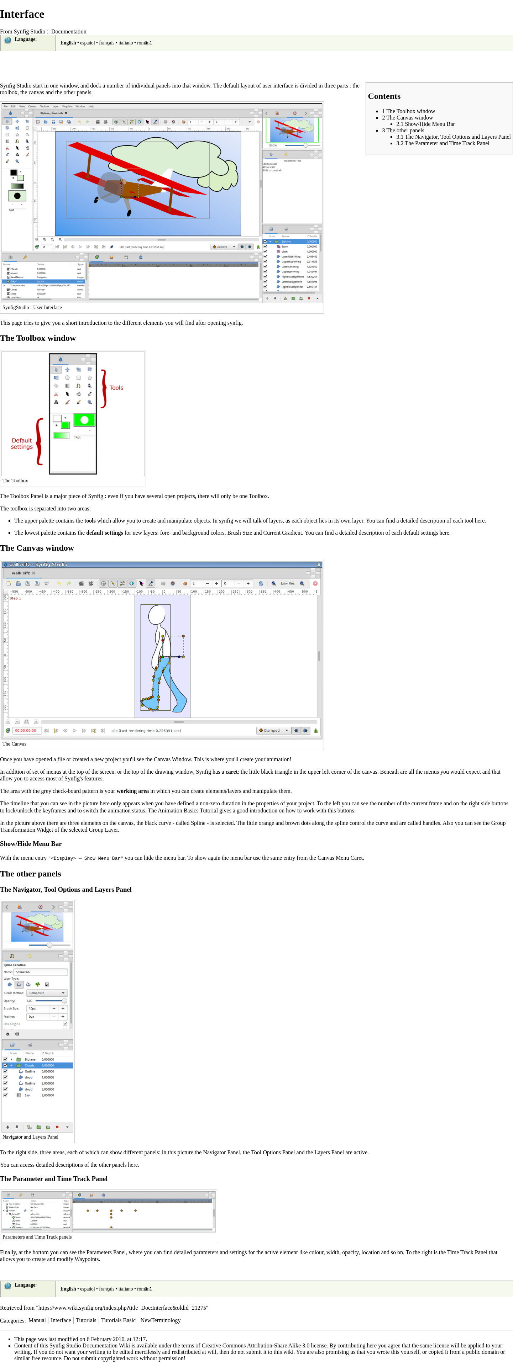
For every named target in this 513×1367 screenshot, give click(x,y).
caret (231, 772)
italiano (126, 43)
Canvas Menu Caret (340, 858)
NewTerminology (161, 1320)
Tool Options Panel (273, 1152)
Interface (61, 1320)
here (480, 521)
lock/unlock (19, 810)
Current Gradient (282, 533)
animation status (126, 810)
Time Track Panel (467, 1252)
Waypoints (86, 1259)
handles (431, 823)
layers (276, 521)
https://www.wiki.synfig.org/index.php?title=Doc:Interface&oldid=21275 (122, 1307)
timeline (19, 803)
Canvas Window (172, 759)
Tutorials (86, 1320)
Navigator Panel (221, 1152)
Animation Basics (178, 810)
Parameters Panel (106, 1252)
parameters (205, 1252)
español (87, 43)
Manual (37, 1320)
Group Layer (103, 830)
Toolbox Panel (26, 496)
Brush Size (239, 533)
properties (267, 803)
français (106, 43)
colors (217, 533)
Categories (12, 1320)
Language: (26, 39)
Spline (198, 823)
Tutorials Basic (118, 1320)
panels (163, 86)
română (144, 43)
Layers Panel (329, 1152)
